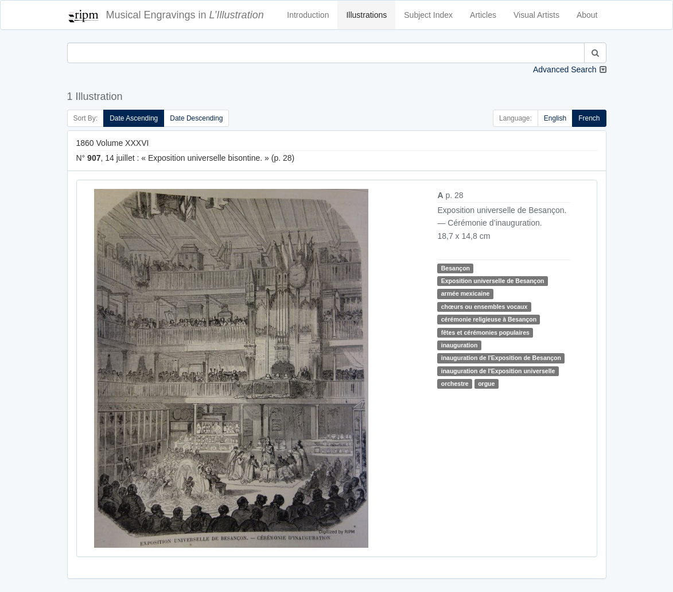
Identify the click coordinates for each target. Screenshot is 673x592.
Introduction (308, 15)
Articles (483, 15)
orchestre (455, 383)
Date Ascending (134, 118)
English (555, 118)
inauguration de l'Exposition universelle (498, 370)
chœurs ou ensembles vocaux (484, 306)
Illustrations (366, 15)
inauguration (459, 345)
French (589, 118)
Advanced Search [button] (565, 69)
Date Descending (196, 118)
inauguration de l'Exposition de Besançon (501, 357)
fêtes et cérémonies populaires (485, 332)
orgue (486, 383)
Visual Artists (536, 15)
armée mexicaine (465, 293)
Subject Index (428, 15)
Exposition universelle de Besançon (492, 280)
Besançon (455, 268)
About (587, 15)
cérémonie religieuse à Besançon (488, 319)
